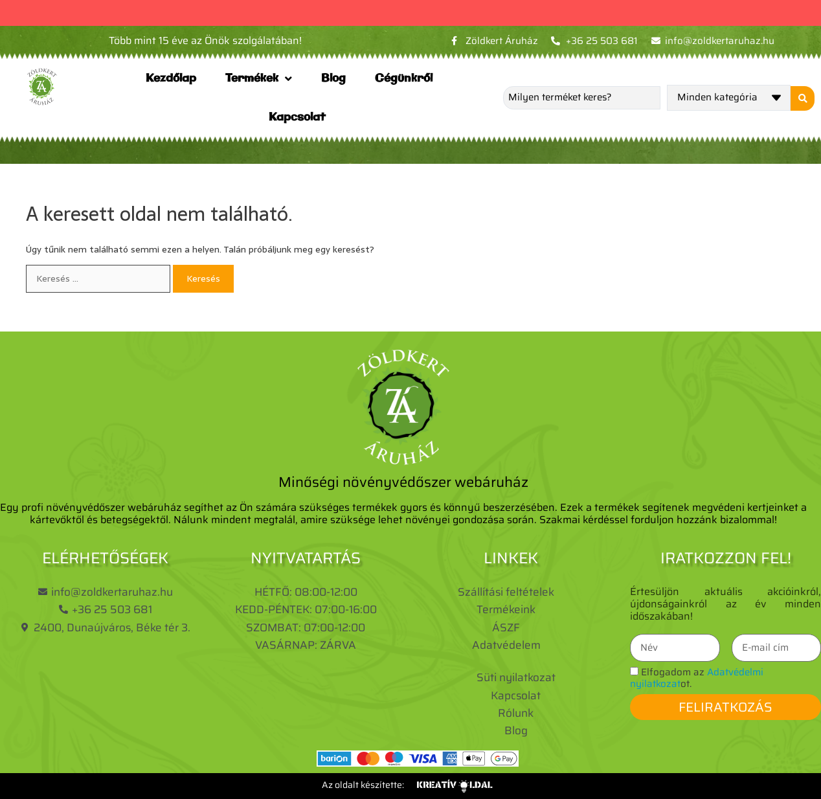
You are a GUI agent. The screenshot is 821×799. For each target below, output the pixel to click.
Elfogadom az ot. (696, 678)
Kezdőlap (171, 78)
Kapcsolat (297, 117)
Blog (333, 78)
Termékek (258, 79)
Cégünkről (404, 78)
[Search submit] (802, 98)
